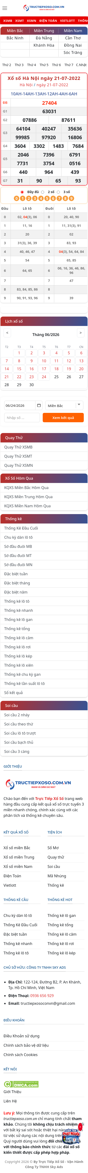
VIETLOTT (67, 21)
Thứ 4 (31, 65)
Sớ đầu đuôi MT (18, 555)
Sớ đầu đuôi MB (18, 546)
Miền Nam (73, 30)
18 (56, 368)
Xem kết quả (63, 417)
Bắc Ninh (15, 38)
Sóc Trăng (73, 52)
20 (81, 368)
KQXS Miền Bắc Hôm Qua (26, 487)
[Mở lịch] (38, 405)
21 (6, 376)
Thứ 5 (44, 65)
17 (44, 368)
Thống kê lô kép (18, 656)
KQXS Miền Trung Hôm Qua (28, 496)
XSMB (7, 21)
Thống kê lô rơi (17, 647)
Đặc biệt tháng (17, 583)
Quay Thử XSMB (18, 447)
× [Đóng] (80, 1127)
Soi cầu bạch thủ (18, 742)
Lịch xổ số (14, 321)
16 (31, 368)
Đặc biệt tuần (16, 573)
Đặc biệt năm (15, 592)
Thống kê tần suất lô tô (24, 683)
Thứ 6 (56, 65)
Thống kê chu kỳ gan (22, 674)
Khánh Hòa (44, 45)
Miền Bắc (15, 30)
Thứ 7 (69, 65)
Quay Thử (14, 437)
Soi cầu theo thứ (18, 724)
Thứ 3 (19, 65)
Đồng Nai (73, 45)
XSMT (19, 21)
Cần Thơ (73, 38)
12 (69, 360)
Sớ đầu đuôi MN (18, 564)
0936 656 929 (42, 995)
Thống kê (13, 518)
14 (6, 368)
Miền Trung (44, 30)
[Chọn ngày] (23, 405)
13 (81, 360)
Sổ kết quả (13, 692)
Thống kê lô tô (17, 601)
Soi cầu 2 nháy (17, 714)
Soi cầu (11, 705)
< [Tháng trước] (7, 332)
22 (19, 376)
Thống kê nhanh (18, 610)
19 (69, 368)
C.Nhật (81, 65)
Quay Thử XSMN (18, 465)
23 (31, 376)
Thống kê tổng (17, 628)
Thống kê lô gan (18, 619)
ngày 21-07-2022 (52, 84)
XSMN (31, 21)
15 (19, 368)
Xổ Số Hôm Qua (19, 478)
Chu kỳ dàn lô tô (18, 537)
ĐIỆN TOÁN (48, 21)
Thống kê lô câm (18, 637)
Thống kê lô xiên (18, 665)
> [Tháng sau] (81, 332)
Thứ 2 (6, 65)
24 (44, 376)
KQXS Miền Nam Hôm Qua (27, 505)
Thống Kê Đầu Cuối (21, 528)
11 (56, 360)
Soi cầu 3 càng (16, 751)
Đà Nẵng (44, 38)
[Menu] (5, 8)
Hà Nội (27, 84)
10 (44, 360)
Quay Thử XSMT (18, 456)
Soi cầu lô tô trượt (20, 733)
